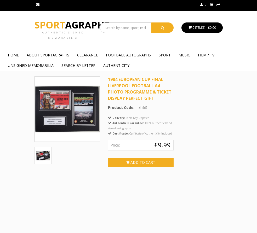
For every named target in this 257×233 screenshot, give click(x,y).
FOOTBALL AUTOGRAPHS (128, 55)
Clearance (87, 55)
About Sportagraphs (48, 55)
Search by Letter (78, 65)
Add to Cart (140, 162)
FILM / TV (206, 55)
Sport (72, 25)
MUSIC (184, 55)
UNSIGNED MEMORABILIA (31, 65)
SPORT (165, 55)
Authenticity (116, 65)
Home (13, 55)
